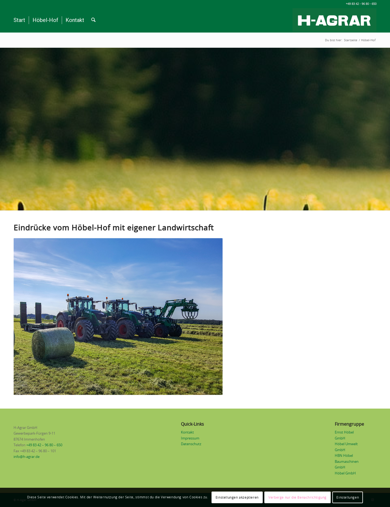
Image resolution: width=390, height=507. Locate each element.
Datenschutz (191, 444)
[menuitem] (19, 20)
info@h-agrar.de (27, 457)
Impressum (190, 438)
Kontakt (187, 432)
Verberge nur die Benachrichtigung (297, 497)
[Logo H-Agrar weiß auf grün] (334, 20)
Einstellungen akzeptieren (237, 497)
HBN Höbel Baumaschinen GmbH (347, 461)
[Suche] (93, 20)
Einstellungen (347, 497)
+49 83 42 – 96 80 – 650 (44, 445)
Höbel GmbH (345, 473)
